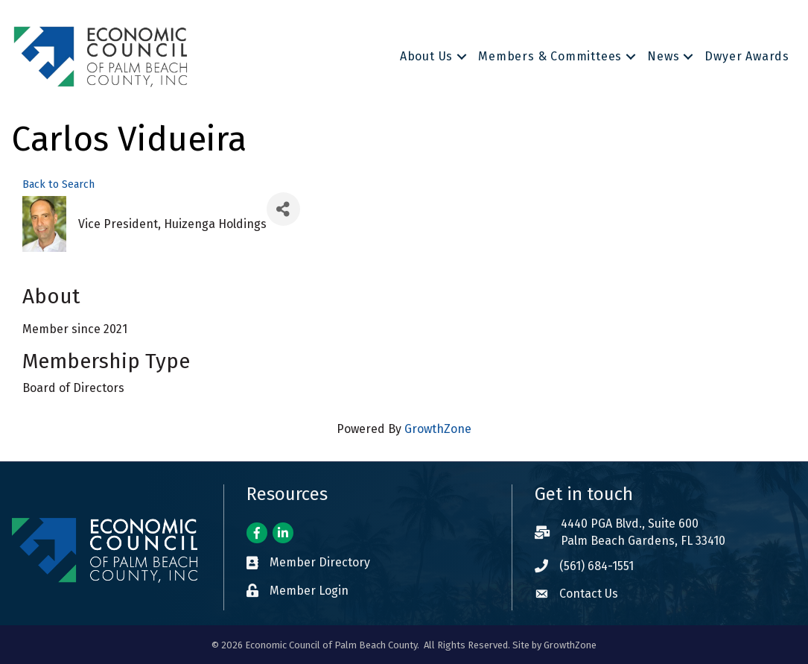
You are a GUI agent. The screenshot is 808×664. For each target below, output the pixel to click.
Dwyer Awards (746, 56)
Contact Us (588, 593)
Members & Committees (550, 56)
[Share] (283, 209)
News (663, 56)
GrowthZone (437, 429)
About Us (426, 56)
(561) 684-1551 (596, 566)
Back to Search (58, 184)
